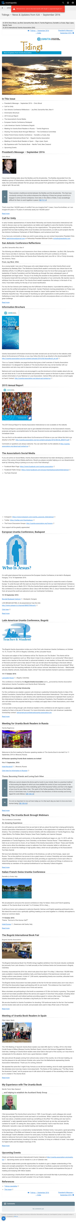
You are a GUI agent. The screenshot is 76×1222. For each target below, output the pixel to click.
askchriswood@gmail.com (15, 238)
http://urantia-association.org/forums (39, 523)
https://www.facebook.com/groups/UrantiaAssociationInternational (45, 470)
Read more (6, 214)
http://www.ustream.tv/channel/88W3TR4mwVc (19, 605)
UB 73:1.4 (42, 200)
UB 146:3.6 (30, 794)
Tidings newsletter (10, 1186)
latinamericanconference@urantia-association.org (34, 713)
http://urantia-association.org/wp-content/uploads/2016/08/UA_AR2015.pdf (42, 440)
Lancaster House (8, 678)
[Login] (72, 2)
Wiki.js (16, 1216)
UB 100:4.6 (23, 803)
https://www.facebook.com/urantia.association (36, 466)
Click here (5, 609)
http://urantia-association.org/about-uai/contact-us (33, 378)
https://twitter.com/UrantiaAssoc (21, 520)
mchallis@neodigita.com (61, 238)
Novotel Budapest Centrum (11, 599)
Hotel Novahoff (7, 767)
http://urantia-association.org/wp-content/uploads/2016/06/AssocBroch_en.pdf (30, 358)
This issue (7, 1189)
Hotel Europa (6, 924)
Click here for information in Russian (14, 771)
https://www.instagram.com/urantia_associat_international (33, 517)
